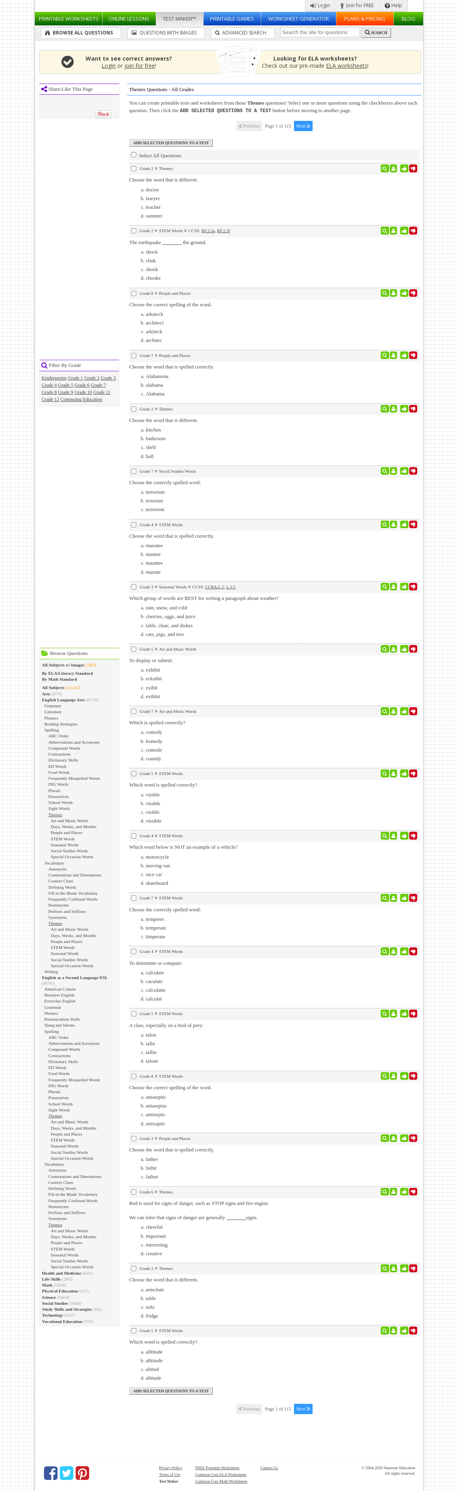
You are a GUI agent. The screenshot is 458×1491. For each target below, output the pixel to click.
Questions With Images (164, 32)
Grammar (52, 705)
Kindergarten (54, 378)
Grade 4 (49, 385)
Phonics (51, 718)
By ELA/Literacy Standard (67, 673)
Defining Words (62, 887)
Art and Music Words (69, 820)
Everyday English (60, 1000)
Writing (51, 971)
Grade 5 (65, 385)
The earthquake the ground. (167, 242)
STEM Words (63, 838)
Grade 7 (98, 385)
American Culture (60, 989)
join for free (139, 65)
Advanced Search (240, 32)
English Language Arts (63, 699)
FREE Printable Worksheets (217, 1467)
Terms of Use (170, 1474)
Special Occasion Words (72, 856)
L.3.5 (230, 586)
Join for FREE (357, 5)
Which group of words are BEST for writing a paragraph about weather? (204, 598)
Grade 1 (75, 378)
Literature (53, 711)
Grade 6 (82, 385)
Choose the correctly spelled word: (165, 482)
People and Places (66, 832)
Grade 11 (102, 392)
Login (320, 5)
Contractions (59, 754)
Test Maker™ (179, 18)
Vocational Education (62, 1321)
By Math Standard (59, 679)
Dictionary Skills (63, 760)
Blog (408, 18)
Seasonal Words (64, 844)
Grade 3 (108, 378)
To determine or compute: (155, 963)
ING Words (58, 784)
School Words (60, 802)
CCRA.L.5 (214, 586)
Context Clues (60, 880)
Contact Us (269, 1467)
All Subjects (53, 687)
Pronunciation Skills (62, 1019)
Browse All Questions (79, 32)
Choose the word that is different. (163, 179)
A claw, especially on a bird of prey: (166, 1025)
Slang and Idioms (59, 1025)
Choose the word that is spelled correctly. (171, 366)
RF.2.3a (208, 230)
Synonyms (57, 917)
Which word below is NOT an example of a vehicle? (183, 847)
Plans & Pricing (364, 18)
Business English (59, 995)
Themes (55, 814)
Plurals (54, 790)
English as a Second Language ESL (75, 977)
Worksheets (69, 18)
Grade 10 (83, 392)
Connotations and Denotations (74, 874)
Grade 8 (49, 392)
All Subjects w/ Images (63, 664)
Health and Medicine (61, 1273)
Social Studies (55, 1303)
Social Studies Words (69, 850)
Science (49, 1297)
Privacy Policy (171, 1467)
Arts (46, 693)
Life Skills (51, 1279)
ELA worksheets (346, 65)
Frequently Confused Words (72, 899)
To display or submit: (151, 660)
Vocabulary (54, 863)
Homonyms (58, 905)
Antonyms (57, 869)
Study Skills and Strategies (67, 1309)
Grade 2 (91, 378)
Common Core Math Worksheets (221, 1481)
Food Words (59, 772)
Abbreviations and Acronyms (73, 742)
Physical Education (60, 1291)
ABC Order (58, 735)
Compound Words (64, 748)
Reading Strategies (60, 724)
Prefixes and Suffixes (67, 911)
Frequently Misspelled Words (74, 778)
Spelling (51, 729)
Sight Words (59, 808)
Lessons (129, 18)
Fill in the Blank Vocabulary (73, 893)
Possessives (58, 796)
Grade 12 (50, 399)
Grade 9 (65, 392)
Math (47, 1285)
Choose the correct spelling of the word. (170, 304)
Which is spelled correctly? (157, 722)
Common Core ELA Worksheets (220, 1474)
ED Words (57, 766)
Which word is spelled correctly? (163, 784)
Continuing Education (81, 399)
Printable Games (232, 18)
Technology (52, 1315)
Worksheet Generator (298, 18)
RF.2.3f (223, 230)
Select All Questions (156, 155)
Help (393, 5)
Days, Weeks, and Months (73, 826)
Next (303, 125)
